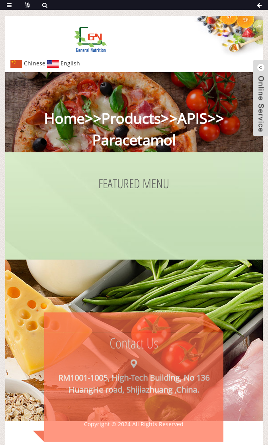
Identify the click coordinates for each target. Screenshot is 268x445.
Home (64, 118)
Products (130, 118)
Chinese (27, 63)
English (63, 63)
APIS (192, 118)
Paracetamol (134, 140)
